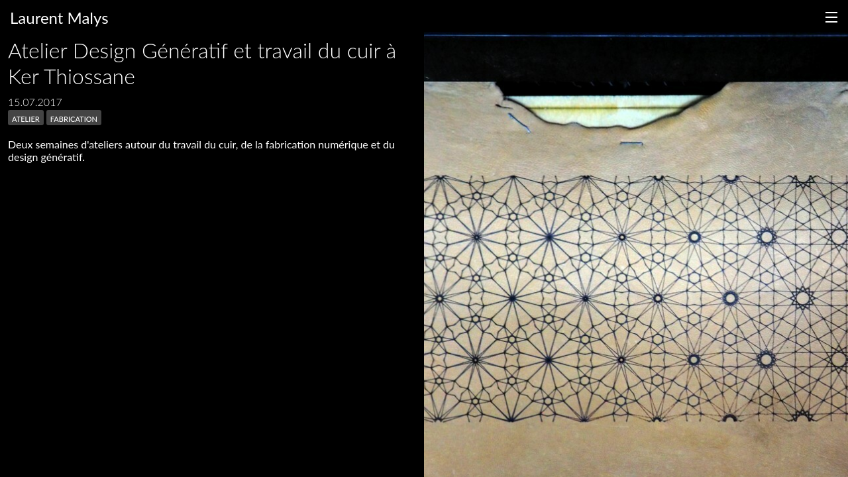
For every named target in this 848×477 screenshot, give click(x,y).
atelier (26, 117)
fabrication (73, 117)
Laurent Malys (59, 17)
